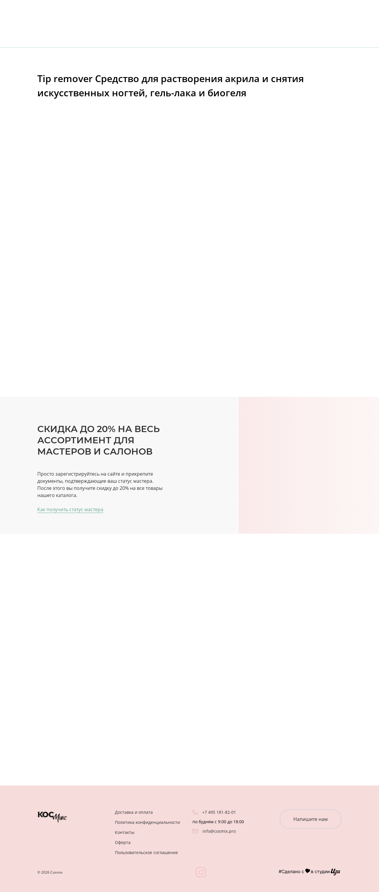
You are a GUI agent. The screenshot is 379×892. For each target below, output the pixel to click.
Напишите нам (310, 819)
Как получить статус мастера (70, 509)
